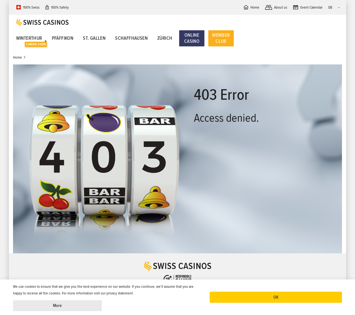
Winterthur (29, 38)
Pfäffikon (62, 38)
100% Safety (60, 7)
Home (17, 57)
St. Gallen (94, 38)
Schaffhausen (131, 38)
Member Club (221, 38)
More (57, 305)
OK (275, 297)
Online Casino (191, 38)
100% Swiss (31, 7)
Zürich (164, 38)
